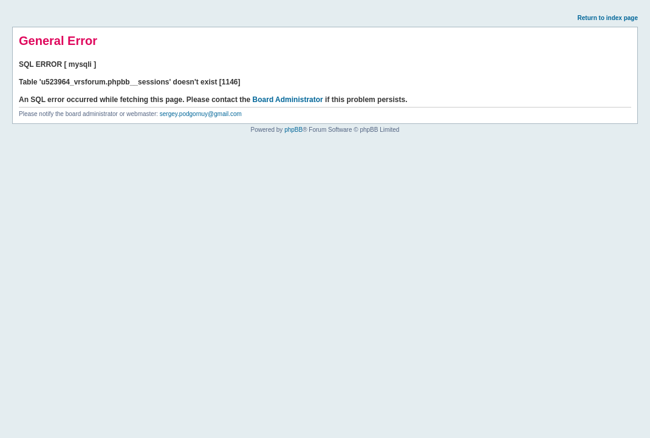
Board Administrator (288, 99)
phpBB (293, 129)
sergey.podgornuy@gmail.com (201, 114)
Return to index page (608, 18)
